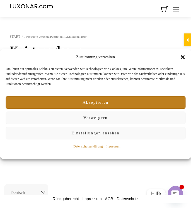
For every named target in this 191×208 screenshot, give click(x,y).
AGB (109, 199)
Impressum (112, 146)
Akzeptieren (95, 102)
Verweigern (95, 117)
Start (14, 36)
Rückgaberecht (66, 199)
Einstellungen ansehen (95, 133)
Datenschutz (127, 199)
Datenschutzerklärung (88, 146)
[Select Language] (26, 192)
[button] (182, 57)
